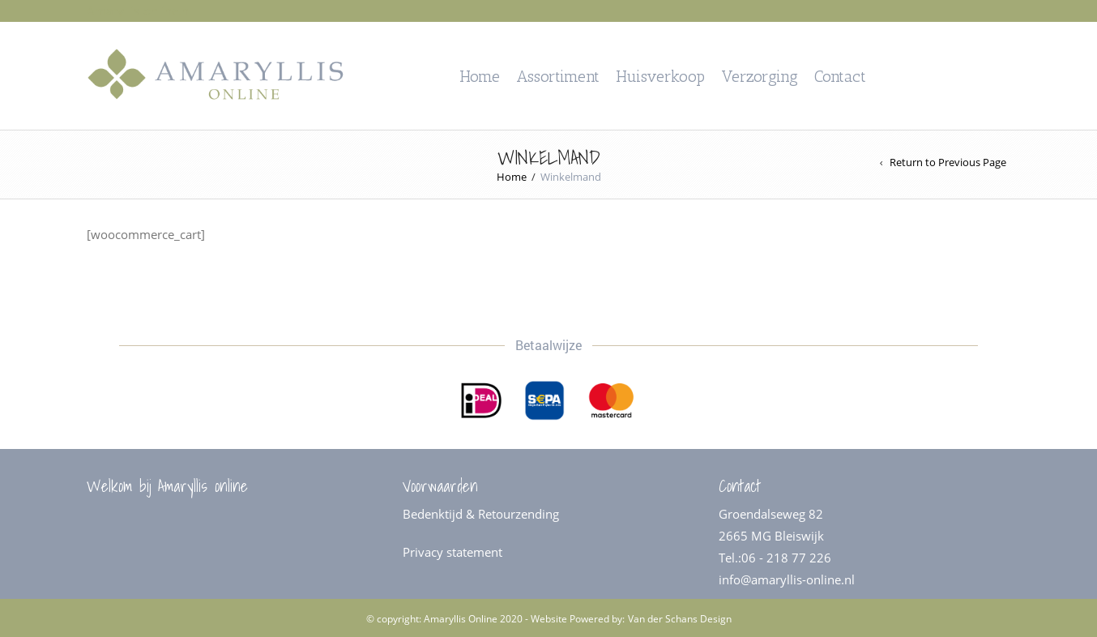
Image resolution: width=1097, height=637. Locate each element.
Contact (840, 76)
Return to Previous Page (948, 162)
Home (479, 76)
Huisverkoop (660, 76)
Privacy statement (452, 552)
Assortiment (558, 76)
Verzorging (759, 76)
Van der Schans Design (680, 619)
